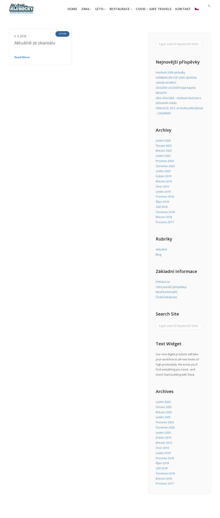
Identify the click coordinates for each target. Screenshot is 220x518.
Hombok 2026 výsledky (170, 72)
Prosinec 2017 (165, 222)
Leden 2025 (163, 156)
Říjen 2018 (162, 202)
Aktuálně (161, 249)
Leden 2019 (163, 191)
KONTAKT (183, 9)
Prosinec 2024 (165, 161)
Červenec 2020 (165, 166)
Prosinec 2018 (165, 196)
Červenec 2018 (165, 212)
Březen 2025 (164, 150)
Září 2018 (161, 207)
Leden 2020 (163, 171)
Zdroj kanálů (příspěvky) (171, 287)
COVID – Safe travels (153, 9)
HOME (72, 9)
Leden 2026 (163, 140)
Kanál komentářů (166, 292)
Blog (158, 254)
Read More (22, 57)
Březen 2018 (164, 217)
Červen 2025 (164, 146)
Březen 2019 (164, 181)
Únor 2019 (162, 186)
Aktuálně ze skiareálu (34, 43)
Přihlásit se (163, 282)
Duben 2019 (163, 176)
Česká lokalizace (166, 297)
